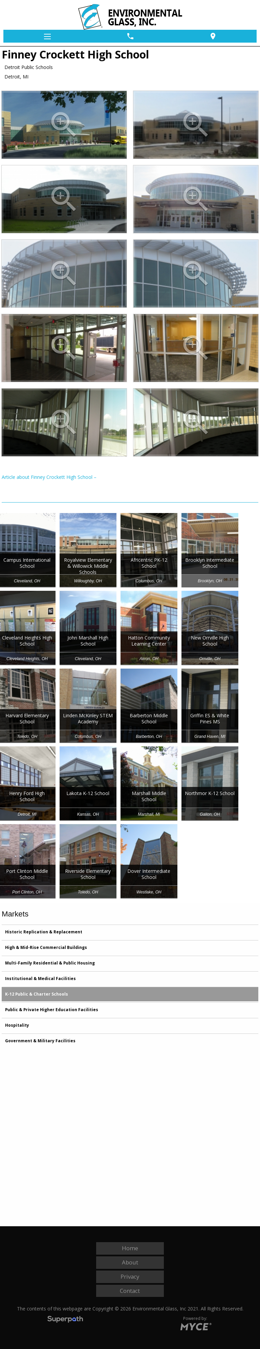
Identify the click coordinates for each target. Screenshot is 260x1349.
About (130, 1262)
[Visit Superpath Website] (65, 1320)
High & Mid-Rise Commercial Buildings (46, 947)
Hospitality (17, 1025)
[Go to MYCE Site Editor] (195, 1325)
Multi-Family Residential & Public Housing (50, 963)
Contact (130, 1291)
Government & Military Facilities (40, 1041)
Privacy (130, 1276)
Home (130, 1248)
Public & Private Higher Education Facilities (51, 1010)
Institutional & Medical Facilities (40, 978)
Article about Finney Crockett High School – (49, 477)
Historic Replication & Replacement (43, 932)
